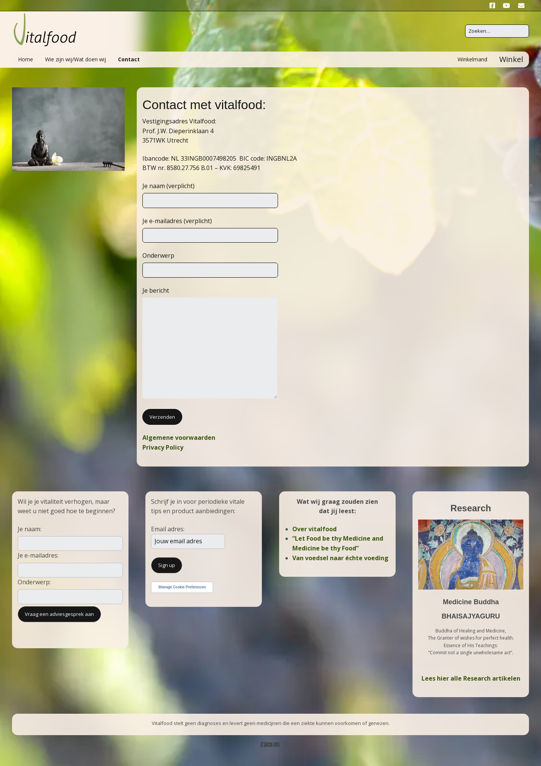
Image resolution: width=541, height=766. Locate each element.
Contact (129, 59)
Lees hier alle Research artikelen (471, 678)
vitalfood (239, 104)
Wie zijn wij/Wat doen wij (75, 59)
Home (25, 59)
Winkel (511, 59)
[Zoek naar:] (497, 31)
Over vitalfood (314, 529)
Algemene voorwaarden (178, 437)
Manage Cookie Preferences (182, 587)
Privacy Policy (162, 447)
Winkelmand (472, 59)
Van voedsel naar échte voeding (340, 558)
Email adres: (167, 529)
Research (470, 508)
